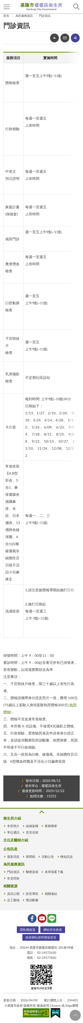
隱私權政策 (27, 929)
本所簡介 (13, 826)
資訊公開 (13, 893)
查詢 (76, 6)
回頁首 (75, 1015)
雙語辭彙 (32, 900)
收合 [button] (41, 812)
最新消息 (13, 856)
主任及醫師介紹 (15, 840)
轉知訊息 (66, 856)
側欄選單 (7, 7)
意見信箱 (32, 832)
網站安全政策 (52, 929)
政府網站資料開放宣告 (40, 937)
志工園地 (13, 900)
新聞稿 (30, 856)
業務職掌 (51, 826)
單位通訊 (13, 832)
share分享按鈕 (75, 38)
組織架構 (32, 826)
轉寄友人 (64, 38)
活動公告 (48, 856)
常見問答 (13, 878)
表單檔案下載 (54, 872)
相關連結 (51, 893)
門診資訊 (44, 15)
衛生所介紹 (12, 818)
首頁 (6, 15)
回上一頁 (54, 38)
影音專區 (32, 893)
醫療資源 (32, 872)
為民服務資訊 (24, 15)
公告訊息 (10, 849)
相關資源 (10, 886)
